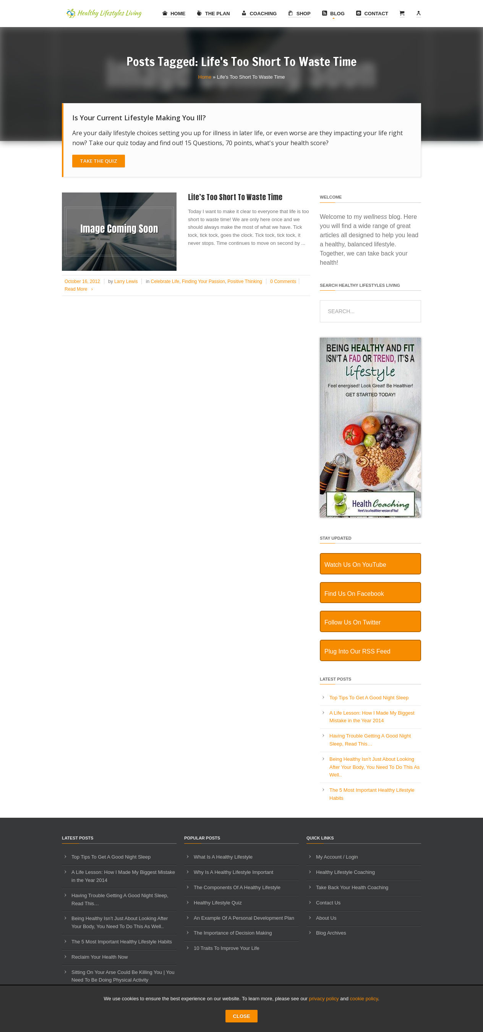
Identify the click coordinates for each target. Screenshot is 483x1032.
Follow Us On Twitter (352, 622)
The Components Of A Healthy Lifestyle (237, 887)
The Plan (213, 13)
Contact (372, 13)
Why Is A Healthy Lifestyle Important (233, 872)
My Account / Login (337, 857)
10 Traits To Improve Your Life (226, 948)
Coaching (259, 13)
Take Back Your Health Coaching (352, 887)
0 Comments (283, 281)
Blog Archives (331, 933)
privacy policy (324, 998)
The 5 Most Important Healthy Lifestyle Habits (121, 942)
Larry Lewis (126, 281)
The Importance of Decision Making (233, 933)
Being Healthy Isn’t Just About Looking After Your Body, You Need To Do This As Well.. (374, 767)
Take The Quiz (98, 160)
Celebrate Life (165, 281)
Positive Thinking (244, 281)
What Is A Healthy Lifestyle (223, 857)
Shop (299, 13)
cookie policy (364, 998)
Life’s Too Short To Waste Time (235, 197)
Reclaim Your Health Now (99, 957)
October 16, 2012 (82, 281)
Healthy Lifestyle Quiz (218, 903)
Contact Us (328, 903)
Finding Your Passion (203, 281)
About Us (326, 918)
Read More (80, 289)
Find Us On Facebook (354, 593)
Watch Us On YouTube (355, 564)
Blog (333, 13)
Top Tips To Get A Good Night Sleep (368, 697)
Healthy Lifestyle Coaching (345, 872)
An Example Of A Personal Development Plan (244, 918)
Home (174, 13)
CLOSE (241, 1016)
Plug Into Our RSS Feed (357, 651)
